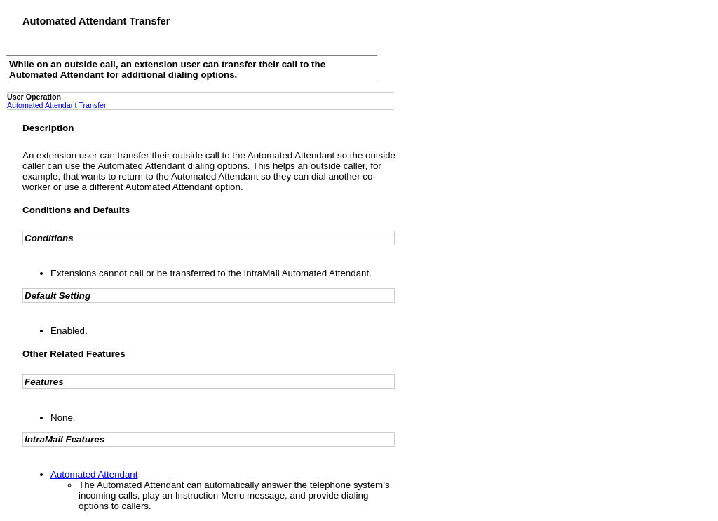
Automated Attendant (94, 474)
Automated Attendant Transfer (57, 105)
